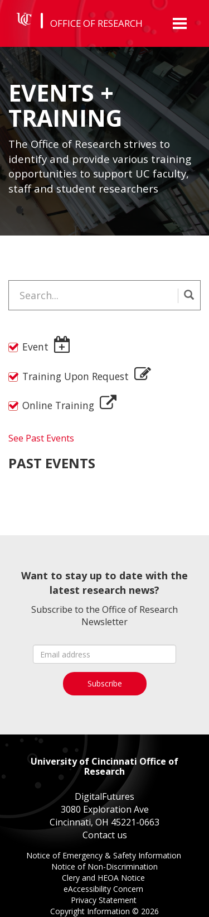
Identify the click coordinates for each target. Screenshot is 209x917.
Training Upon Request (75, 376)
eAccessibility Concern (104, 890)
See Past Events (41, 438)
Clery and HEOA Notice (104, 879)
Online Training (58, 405)
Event (35, 346)
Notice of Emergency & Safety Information (104, 856)
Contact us (104, 835)
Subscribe (105, 683)
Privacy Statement (105, 901)
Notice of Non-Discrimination (104, 868)
